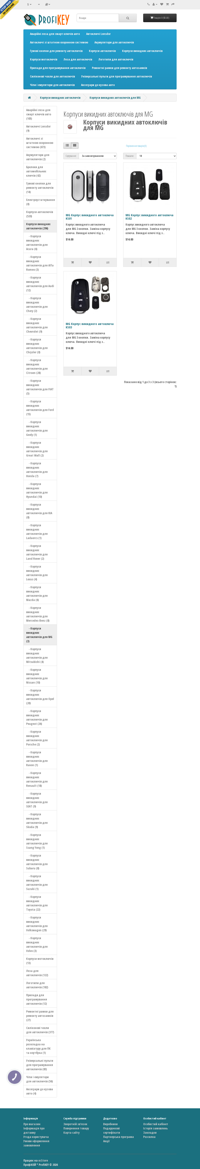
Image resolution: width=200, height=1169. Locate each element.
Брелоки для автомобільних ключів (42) (36, 171)
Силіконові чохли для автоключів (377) (40, 1030)
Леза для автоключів (78, 59)
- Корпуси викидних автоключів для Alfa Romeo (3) (40, 263)
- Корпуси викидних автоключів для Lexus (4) (37, 572)
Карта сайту (71, 1132)
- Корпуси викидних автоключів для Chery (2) (37, 304)
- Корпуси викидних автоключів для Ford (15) (40, 407)
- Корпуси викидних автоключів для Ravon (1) (37, 758)
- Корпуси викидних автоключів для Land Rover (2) (37, 552)
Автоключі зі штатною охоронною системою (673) (39, 142)
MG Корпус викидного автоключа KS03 (90, 325)
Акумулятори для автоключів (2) (37, 157)
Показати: (130, 156)
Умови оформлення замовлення (36, 1143)
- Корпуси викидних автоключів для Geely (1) (37, 428)
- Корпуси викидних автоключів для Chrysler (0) (37, 345)
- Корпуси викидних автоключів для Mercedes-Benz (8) (37, 614)
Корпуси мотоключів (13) (39, 961)
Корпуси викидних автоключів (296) (38, 226)
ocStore (43, 1160)
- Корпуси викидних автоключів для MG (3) (39, 634)
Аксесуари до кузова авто (98, 85)
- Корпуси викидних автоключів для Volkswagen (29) (37, 923)
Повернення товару (76, 1128)
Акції (106, 1141)
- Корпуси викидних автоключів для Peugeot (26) (37, 717)
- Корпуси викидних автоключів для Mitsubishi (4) (37, 655)
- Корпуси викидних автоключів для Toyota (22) (37, 903)
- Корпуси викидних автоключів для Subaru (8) (37, 861)
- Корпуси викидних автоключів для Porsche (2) (37, 738)
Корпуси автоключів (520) (39, 214)
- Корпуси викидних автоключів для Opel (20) (40, 696)
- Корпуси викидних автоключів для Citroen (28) (37, 366)
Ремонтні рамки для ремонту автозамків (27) (40, 1015)
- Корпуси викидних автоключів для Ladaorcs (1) (37, 531)
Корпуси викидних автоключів (142, 51)
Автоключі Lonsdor (98, 34)
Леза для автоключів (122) (37, 973)
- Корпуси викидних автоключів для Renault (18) (37, 779)
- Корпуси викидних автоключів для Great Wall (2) (37, 449)
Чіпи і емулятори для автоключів (52, 85)
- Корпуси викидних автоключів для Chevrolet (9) (37, 325)
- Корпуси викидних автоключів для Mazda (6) (37, 593)
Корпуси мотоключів (43, 59)
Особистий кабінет (155, 1124)
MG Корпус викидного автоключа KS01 (90, 217)
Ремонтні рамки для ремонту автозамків (119, 68)
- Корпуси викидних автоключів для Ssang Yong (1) (37, 841)
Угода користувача (36, 1137)
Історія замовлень (155, 1128)
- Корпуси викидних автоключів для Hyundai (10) (37, 490)
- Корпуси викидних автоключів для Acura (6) (37, 242)
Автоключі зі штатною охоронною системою (59, 42)
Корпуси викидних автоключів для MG (115, 98)
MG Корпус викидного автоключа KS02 (149, 217)
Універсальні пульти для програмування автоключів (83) (39, 1065)
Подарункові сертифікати (111, 1130)
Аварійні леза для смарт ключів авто (55, 34)
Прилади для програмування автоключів (58, 68)
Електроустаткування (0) (40, 202)
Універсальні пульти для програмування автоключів (116, 76)
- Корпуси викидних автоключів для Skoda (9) (37, 820)
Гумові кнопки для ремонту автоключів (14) (39, 187)
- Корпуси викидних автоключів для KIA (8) (39, 510)
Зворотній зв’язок (75, 1124)
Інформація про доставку (33, 1130)
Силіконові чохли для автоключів (52, 76)
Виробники (110, 1124)
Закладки (150, 1132)
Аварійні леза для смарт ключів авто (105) (38, 114)
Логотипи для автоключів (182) (37, 985)
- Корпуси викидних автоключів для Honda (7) (37, 469)
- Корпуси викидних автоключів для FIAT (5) (40, 387)
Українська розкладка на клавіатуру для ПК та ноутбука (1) (38, 1046)
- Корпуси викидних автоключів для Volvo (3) (37, 944)
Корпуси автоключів (102, 51)
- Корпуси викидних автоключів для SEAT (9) (37, 799)
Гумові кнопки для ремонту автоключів (56, 51)
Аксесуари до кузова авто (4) (39, 1091)
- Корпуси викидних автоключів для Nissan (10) (37, 676)
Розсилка (149, 1137)
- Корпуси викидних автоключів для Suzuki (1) (37, 882)
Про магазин (31, 1124)
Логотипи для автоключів (116, 59)
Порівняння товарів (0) (136, 146)
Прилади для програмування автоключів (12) (36, 999)
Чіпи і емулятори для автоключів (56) (39, 1079)
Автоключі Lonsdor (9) (38, 128)
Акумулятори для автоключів (114, 42)
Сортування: (71, 156)
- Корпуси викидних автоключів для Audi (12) (40, 283)
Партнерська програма (118, 1137)
